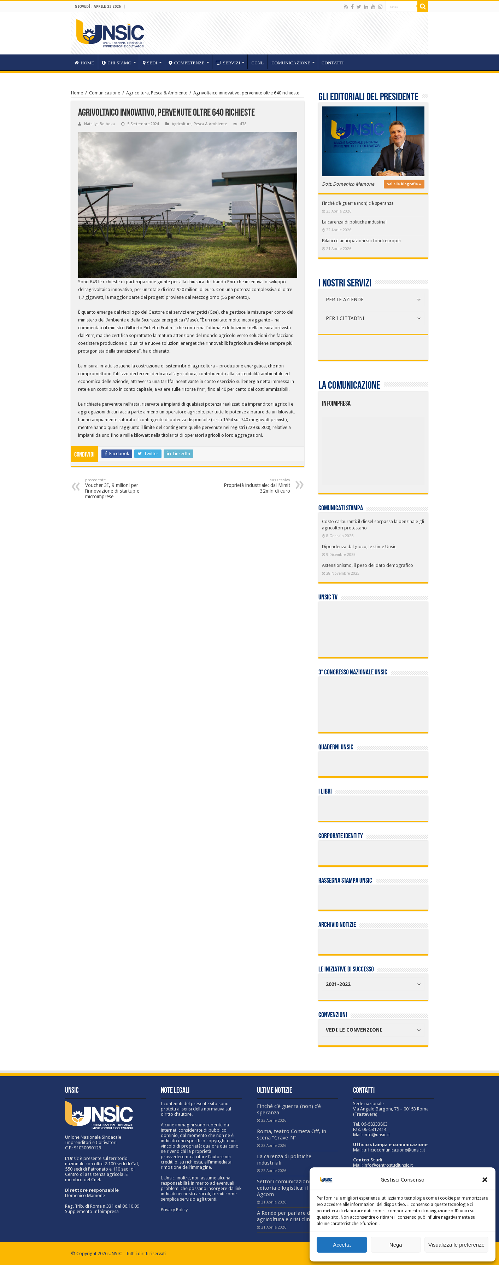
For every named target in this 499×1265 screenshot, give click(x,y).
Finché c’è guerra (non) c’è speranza (358, 203)
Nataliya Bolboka (99, 124)
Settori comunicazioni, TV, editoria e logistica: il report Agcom (291, 1187)
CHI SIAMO (116, 62)
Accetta (342, 1245)
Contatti (333, 62)
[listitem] (395, 448)
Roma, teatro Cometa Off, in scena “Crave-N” (291, 1134)
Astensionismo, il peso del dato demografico (367, 565)
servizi (228, 62)
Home (77, 92)
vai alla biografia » (404, 184)
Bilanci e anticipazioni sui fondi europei (361, 240)
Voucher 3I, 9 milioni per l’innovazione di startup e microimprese (121, 488)
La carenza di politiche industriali (355, 222)
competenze (187, 62)
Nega (395, 1245)
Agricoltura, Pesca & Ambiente (156, 92)
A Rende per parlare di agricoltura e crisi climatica (290, 1216)
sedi (150, 62)
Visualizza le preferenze (456, 1245)
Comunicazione (290, 62)
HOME (84, 62)
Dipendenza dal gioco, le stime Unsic (359, 546)
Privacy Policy (174, 1209)
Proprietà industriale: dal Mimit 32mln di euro (254, 486)
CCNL (257, 62)
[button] (484, 1179)
